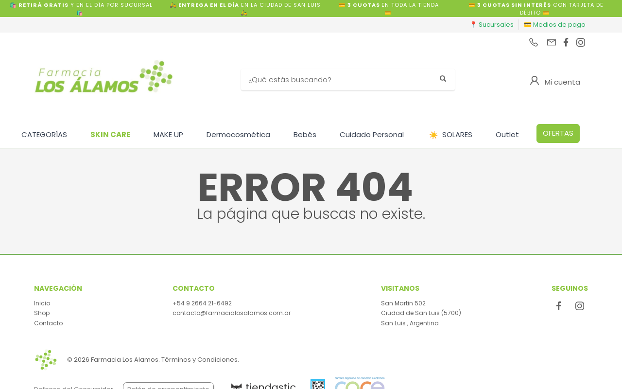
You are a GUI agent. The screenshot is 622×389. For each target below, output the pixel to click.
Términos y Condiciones (199, 359)
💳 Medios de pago (555, 24)
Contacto (48, 323)
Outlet (507, 134)
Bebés (305, 134)
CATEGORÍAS (44, 134)
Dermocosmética (238, 134)
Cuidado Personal (372, 134)
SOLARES (450, 135)
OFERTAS (558, 133)
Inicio (42, 303)
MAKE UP (168, 134)
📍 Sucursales (491, 24)
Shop (42, 313)
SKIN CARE (110, 134)
